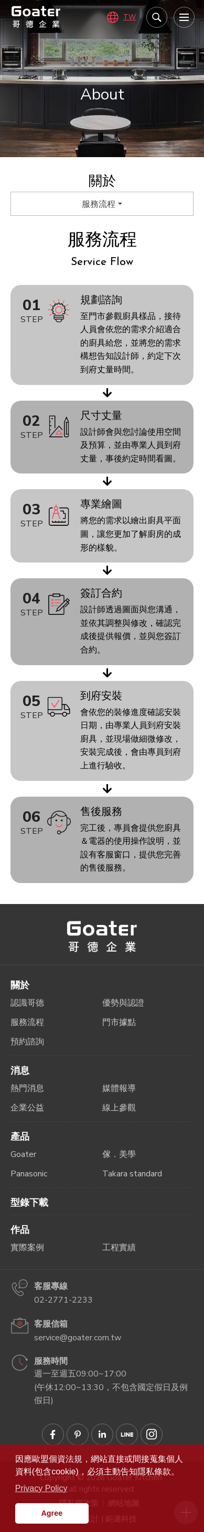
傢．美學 (119, 1154)
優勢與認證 (123, 1003)
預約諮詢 (27, 1042)
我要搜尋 (156, 17)
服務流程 (98, 204)
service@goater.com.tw (77, 1337)
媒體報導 (119, 1088)
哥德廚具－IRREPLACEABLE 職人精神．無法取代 (36, 17)
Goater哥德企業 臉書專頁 (53, 1435)
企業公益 (27, 1108)
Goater (23, 1154)
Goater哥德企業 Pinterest (78, 1435)
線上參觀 (119, 1108)
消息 (19, 1070)
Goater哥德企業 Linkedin (102, 1435)
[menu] (184, 17)
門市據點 (119, 1022)
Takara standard (132, 1174)
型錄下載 (29, 1202)
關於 (19, 985)
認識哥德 (27, 1003)
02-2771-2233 (63, 1300)
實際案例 (27, 1247)
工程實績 (119, 1247)
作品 (19, 1230)
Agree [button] (51, 1513)
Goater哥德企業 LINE (127, 1435)
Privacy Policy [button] (41, 1488)
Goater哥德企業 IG (152, 1435)
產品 (19, 1136)
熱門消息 (27, 1088)
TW (129, 17)
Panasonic (28, 1174)
